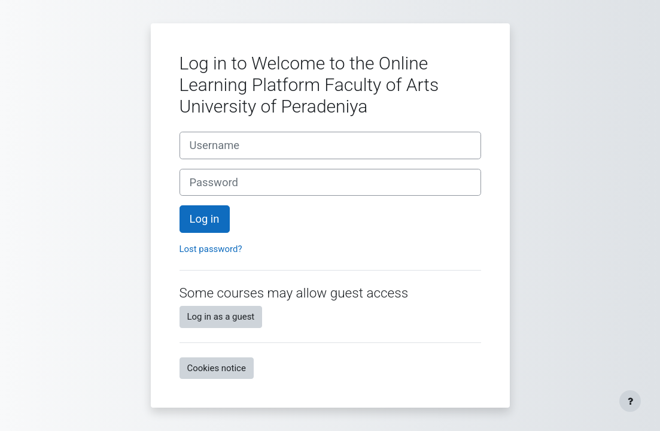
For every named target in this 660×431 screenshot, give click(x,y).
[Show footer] (630, 401)
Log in (205, 219)
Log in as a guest (221, 316)
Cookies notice (216, 368)
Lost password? (211, 249)
